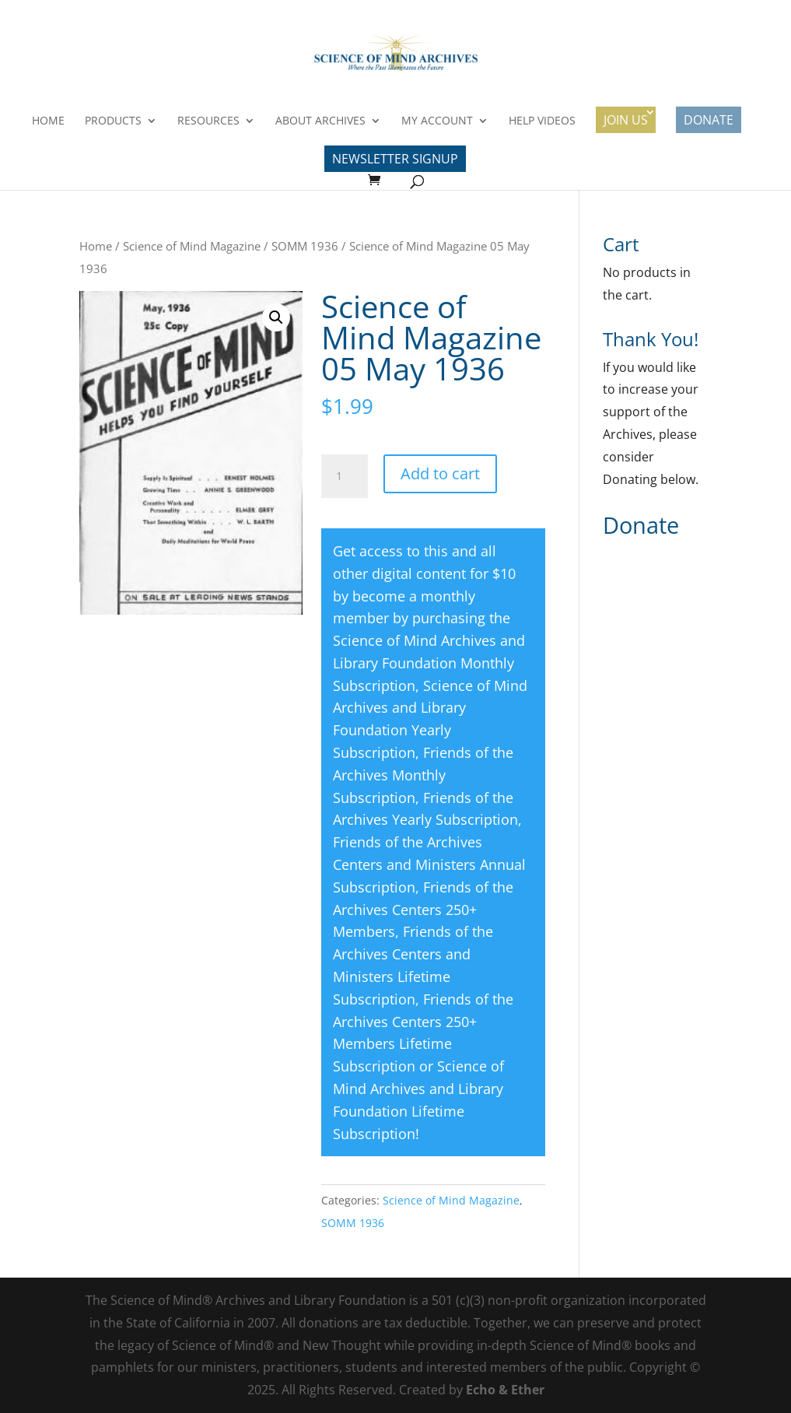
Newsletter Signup (395, 158)
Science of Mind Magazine (192, 246)
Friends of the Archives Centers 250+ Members (423, 909)
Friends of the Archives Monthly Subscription (423, 775)
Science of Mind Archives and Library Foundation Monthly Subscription (429, 663)
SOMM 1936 (304, 246)
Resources (208, 121)
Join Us (626, 119)
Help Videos (542, 121)
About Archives (320, 121)
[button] (276, 317)
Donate (708, 119)
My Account (437, 121)
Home (48, 121)
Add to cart (440, 473)
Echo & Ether (505, 1389)
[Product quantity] (344, 476)
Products (113, 121)
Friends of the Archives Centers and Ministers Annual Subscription (429, 864)
